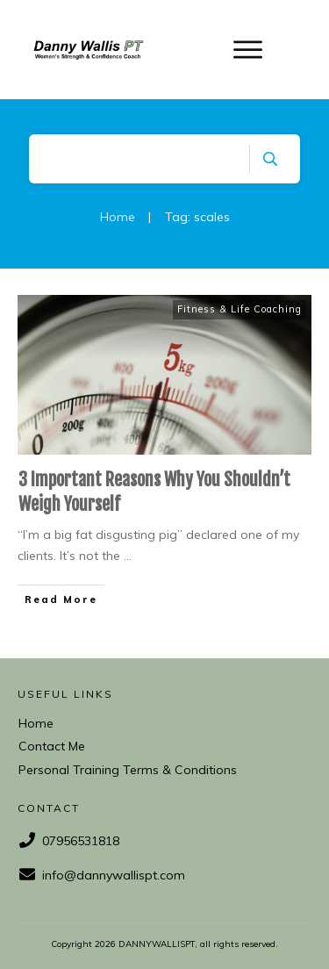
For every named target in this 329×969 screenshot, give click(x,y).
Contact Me (51, 746)
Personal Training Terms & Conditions (127, 770)
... (128, 555)
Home (36, 723)
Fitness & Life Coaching (239, 309)
